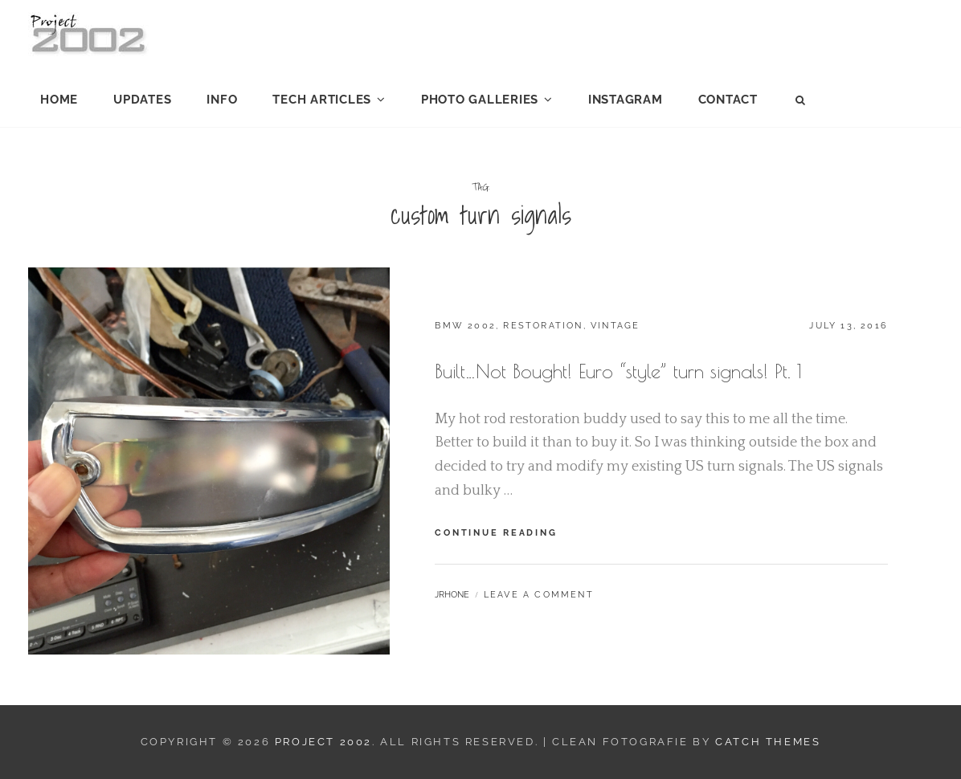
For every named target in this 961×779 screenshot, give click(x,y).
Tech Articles (321, 99)
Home (59, 99)
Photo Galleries (479, 99)
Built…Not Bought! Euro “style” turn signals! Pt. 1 (618, 371)
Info (222, 99)
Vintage (615, 325)
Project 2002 (323, 742)
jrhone (452, 594)
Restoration (543, 325)
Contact (728, 99)
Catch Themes (767, 742)
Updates (142, 99)
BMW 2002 (465, 325)
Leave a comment (539, 594)
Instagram (625, 99)
